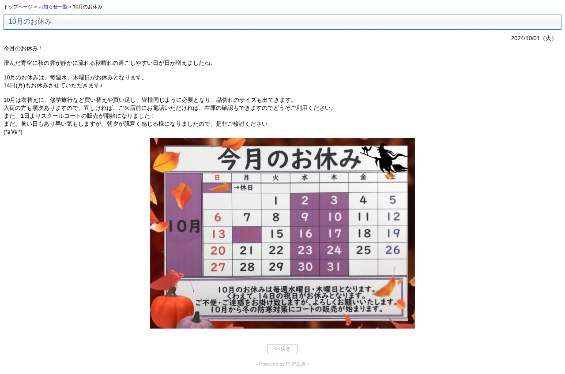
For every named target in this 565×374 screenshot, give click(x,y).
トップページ (18, 6)
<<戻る (282, 349)
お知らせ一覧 (53, 6)
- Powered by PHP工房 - (282, 364)
